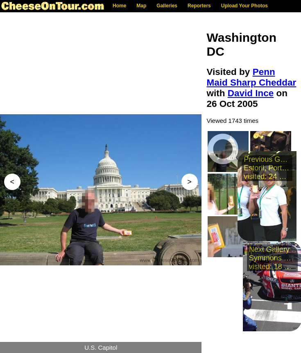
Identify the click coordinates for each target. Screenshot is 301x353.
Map (141, 6)
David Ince (251, 93)
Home (119, 6)
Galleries (166, 6)
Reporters (199, 6)
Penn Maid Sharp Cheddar (251, 77)
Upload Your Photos (244, 6)
